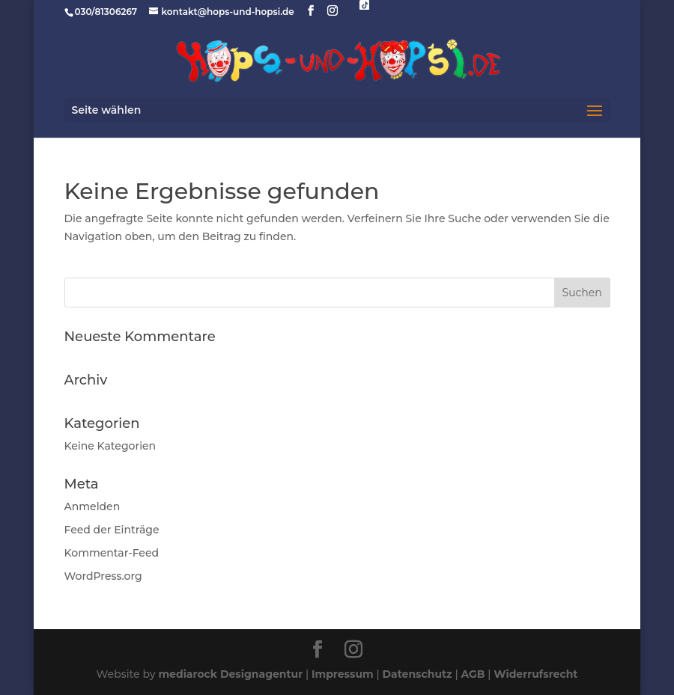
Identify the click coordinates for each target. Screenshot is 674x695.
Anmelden (92, 506)
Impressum (343, 674)
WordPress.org (103, 576)
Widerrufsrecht (535, 674)
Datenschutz (417, 674)
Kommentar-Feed (112, 553)
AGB (473, 674)
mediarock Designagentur (230, 674)
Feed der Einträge (112, 529)
